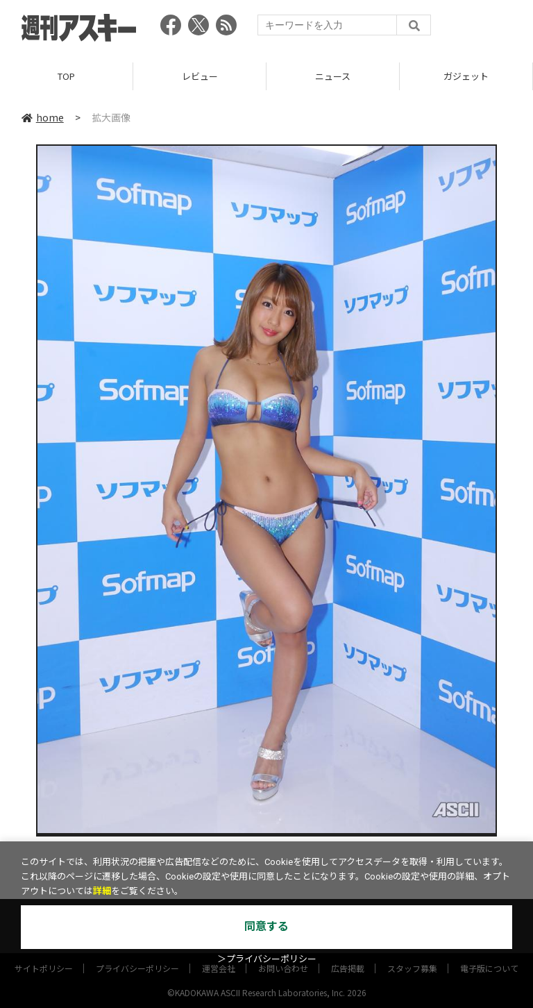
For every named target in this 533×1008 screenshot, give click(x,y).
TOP (66, 76)
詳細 (102, 891)
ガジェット (466, 76)
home (43, 117)
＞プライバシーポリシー (266, 959)
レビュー (200, 76)
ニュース (332, 76)
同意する (266, 926)
